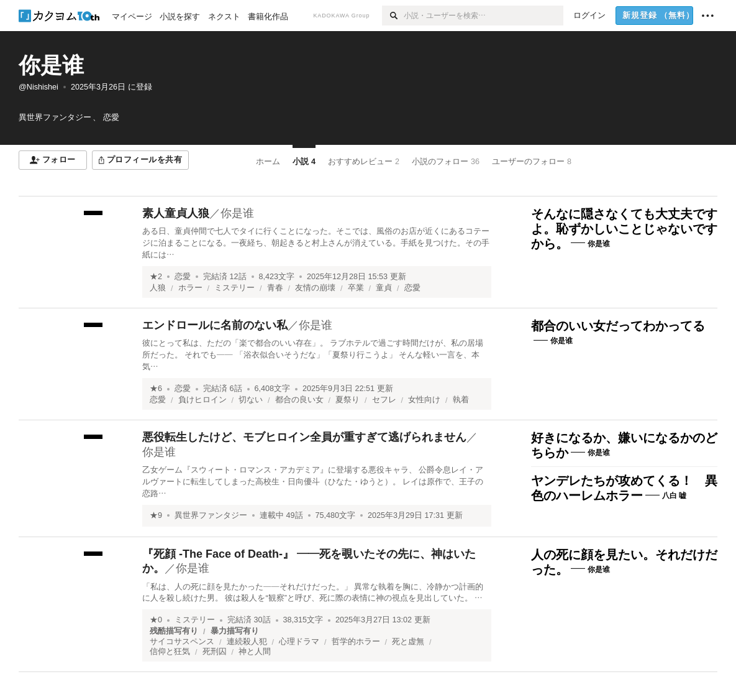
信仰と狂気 (170, 651)
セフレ (384, 399)
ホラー (190, 288)
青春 (275, 288)
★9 (156, 515)
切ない (251, 399)
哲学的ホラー (356, 641)
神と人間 (255, 651)
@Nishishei (38, 87)
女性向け (424, 399)
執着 (461, 399)
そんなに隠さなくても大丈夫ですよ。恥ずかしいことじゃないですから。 (624, 229)
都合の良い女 (299, 399)
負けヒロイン (202, 399)
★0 (156, 620)
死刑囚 (214, 651)
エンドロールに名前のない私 (215, 325)
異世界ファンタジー (211, 515)
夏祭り (347, 399)
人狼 (158, 288)
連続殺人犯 (247, 641)
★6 (156, 388)
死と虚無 (408, 641)
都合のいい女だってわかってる (618, 326)
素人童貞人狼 (175, 213)
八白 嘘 (674, 495)
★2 (156, 276)
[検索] (393, 15)
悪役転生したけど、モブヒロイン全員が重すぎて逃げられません (304, 437)
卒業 (356, 288)
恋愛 (183, 276)
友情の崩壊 (315, 288)
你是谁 (51, 65)
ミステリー (234, 288)
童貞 (384, 288)
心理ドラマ (299, 641)
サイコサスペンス (182, 641)
